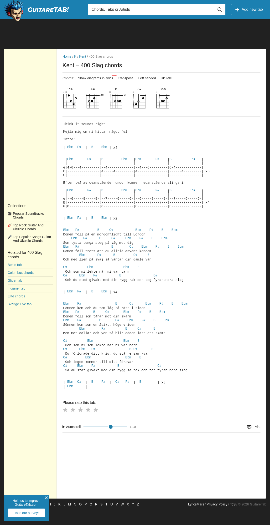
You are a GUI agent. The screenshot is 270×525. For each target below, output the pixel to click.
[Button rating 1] (65, 424)
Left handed (147, 78)
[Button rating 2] (73, 424)
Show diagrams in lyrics (96, 77)
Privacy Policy (217, 519)
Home (66, 56)
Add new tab (248, 9)
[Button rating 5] (95, 424)
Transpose (126, 78)
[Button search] (219, 9)
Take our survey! (26, 513)
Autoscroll (73, 442)
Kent (82, 56)
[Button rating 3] (80, 424)
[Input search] (156, 9)
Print (253, 442)
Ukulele (166, 78)
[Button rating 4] (88, 424)
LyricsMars (196, 519)
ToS (233, 519)
